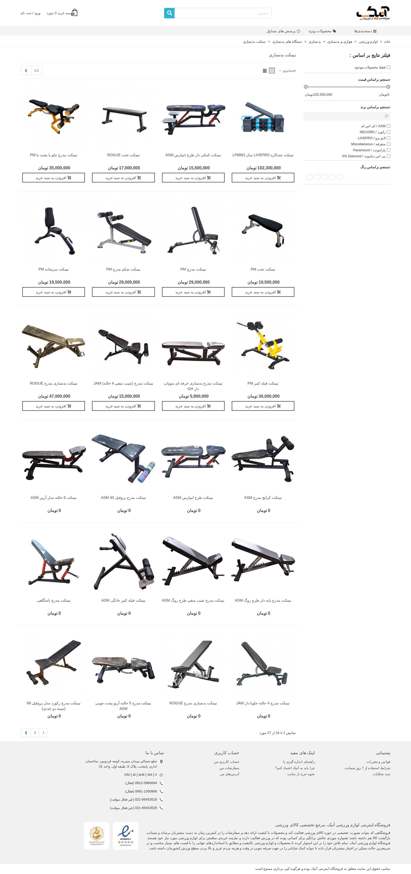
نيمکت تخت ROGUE (123, 155)
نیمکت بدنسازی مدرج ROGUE (53, 383)
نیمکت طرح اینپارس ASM (193, 497)
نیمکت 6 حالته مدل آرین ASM (54, 497)
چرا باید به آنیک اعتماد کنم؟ (295, 768)
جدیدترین (287, 70)
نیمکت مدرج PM (193, 269)
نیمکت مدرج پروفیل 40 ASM (123, 497)
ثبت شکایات (381, 774)
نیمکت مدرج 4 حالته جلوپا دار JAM (263, 703)
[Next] (26, 70)
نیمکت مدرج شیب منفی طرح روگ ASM (193, 600)
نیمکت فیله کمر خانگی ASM (123, 600)
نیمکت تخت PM (263, 269)
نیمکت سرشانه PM (54, 269)
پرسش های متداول (283, 31)
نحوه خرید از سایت (301, 774)
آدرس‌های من (229, 774)
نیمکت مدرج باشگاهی (54, 600)
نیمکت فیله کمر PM (263, 383)
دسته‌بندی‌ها (365, 31)
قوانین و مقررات (378, 762)
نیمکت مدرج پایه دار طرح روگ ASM (263, 600)
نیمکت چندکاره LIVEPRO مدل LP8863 (263, 155)
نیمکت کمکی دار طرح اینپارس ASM (193, 155)
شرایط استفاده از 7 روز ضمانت (367, 768)
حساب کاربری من (226, 762)
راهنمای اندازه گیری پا (299, 762)
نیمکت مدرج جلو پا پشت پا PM (53, 155)
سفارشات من (229, 768)
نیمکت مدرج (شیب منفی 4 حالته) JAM (123, 383)
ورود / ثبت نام (30, 13)
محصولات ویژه (322, 31)
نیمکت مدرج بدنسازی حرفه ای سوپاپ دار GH (193, 386)
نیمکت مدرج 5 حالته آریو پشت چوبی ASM (123, 706)
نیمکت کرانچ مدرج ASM (263, 497)
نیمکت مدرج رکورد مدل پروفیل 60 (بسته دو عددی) (53, 706)
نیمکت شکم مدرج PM (123, 269)
